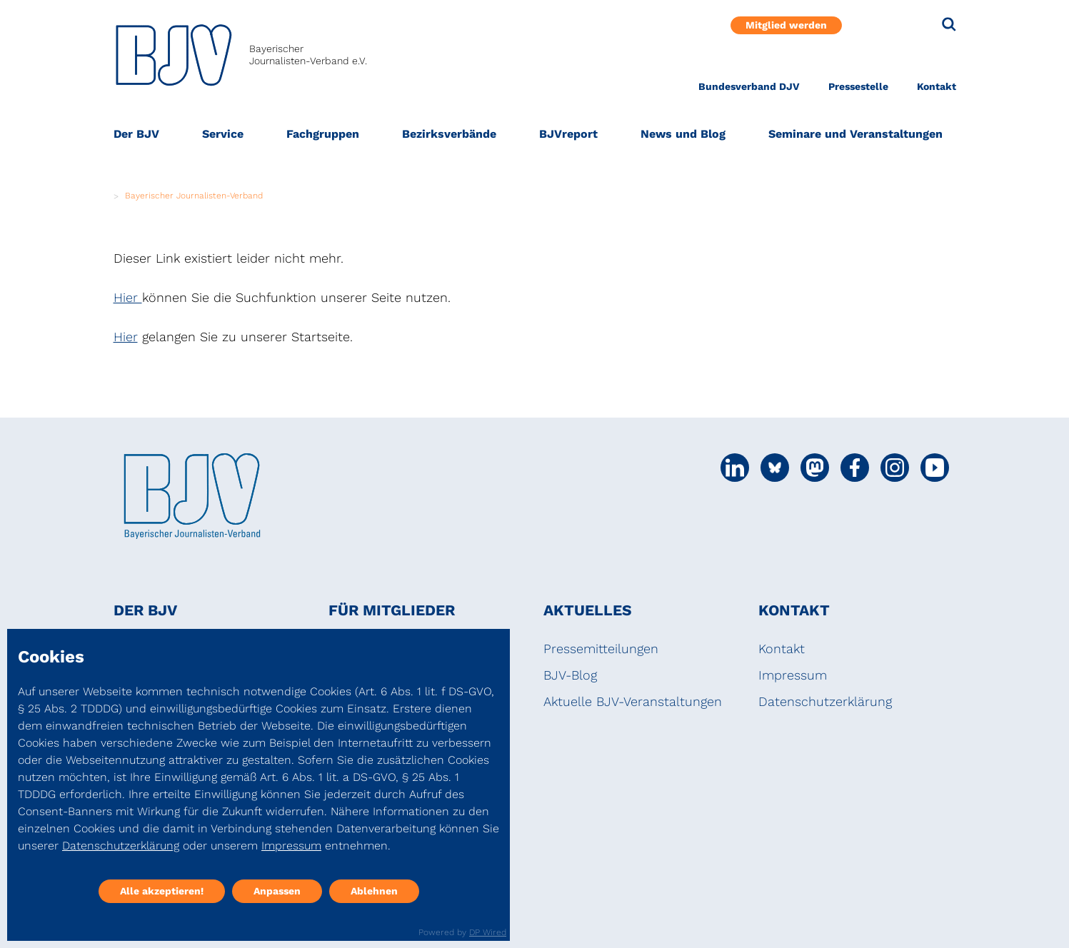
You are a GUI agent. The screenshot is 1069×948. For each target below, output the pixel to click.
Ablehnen (374, 891)
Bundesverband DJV (749, 86)
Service (223, 134)
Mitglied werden (786, 25)
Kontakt (936, 86)
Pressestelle (858, 86)
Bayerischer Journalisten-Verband (194, 196)
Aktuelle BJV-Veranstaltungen (632, 701)
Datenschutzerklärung (825, 701)
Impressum (792, 674)
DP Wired (487, 932)
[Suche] (949, 24)
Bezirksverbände (449, 134)
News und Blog (683, 134)
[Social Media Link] (735, 467)
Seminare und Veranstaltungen (855, 134)
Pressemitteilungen (600, 648)
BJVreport (568, 134)
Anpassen (277, 891)
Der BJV (136, 134)
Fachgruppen (322, 134)
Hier (128, 297)
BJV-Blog (570, 674)
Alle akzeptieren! (162, 891)
